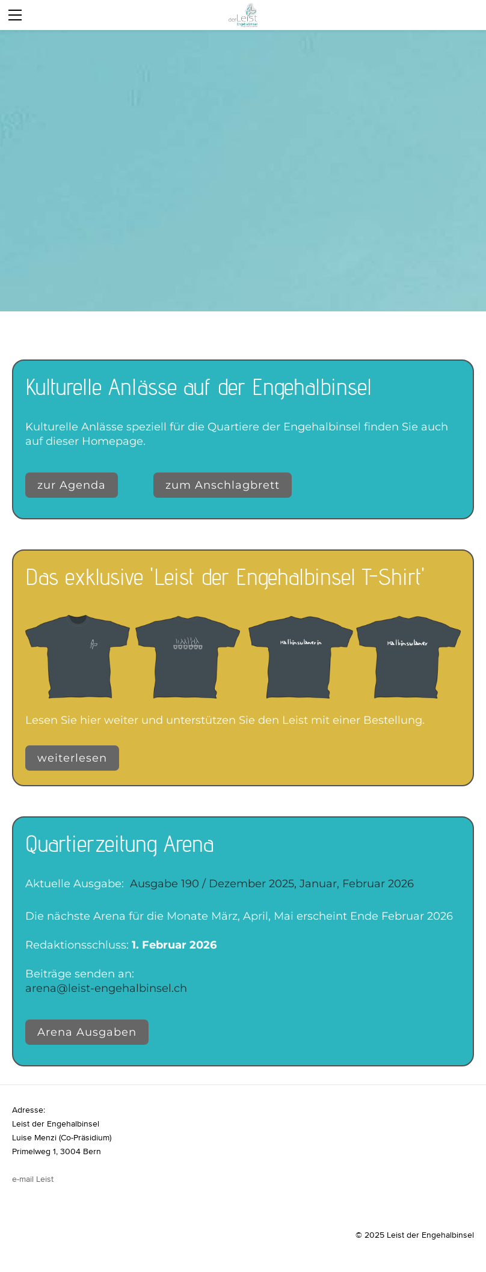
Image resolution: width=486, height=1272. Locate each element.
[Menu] (15, 15)
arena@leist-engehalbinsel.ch (106, 988)
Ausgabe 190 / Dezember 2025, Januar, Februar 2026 (272, 883)
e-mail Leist (33, 1179)
